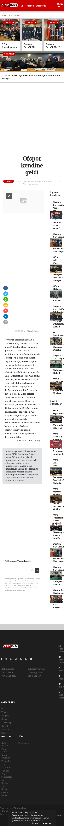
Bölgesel (41, 5)
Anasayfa (6, 15)
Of (21, 5)
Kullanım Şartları (36, 669)
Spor (3, 733)
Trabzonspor (7, 722)
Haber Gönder (34, 675)
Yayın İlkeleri (8, 672)
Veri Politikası (8, 675)
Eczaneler (6, 761)
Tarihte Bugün (5, 772)
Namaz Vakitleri (5, 756)
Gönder (37, 571)
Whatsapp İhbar (35, 672)
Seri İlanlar (4, 781)
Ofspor (4, 719)
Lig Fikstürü (5, 766)
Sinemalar (6, 777)
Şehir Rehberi (5, 787)
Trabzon (29, 5)
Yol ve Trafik (4, 750)
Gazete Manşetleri (6, 793)
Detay (36, 823)
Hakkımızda (7, 669)
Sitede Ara (23, 743)
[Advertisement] (32, 119)
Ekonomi (6, 729)
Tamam (47, 823)
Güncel (4, 726)
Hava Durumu (5, 744)
